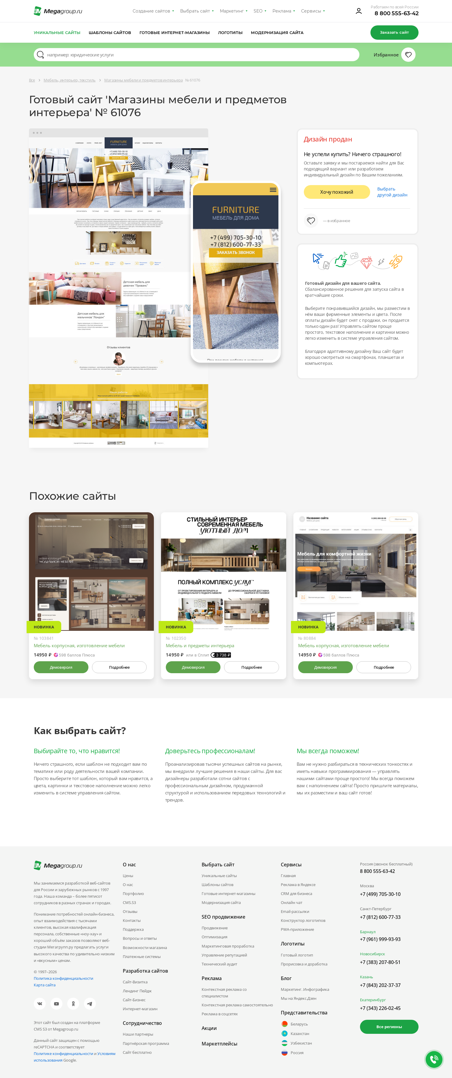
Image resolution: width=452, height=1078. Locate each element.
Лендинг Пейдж (137, 991)
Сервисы (311, 11)
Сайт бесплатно (137, 1052)
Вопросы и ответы (140, 938)
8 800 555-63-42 (397, 13)
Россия (292, 1052)
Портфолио (133, 893)
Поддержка (133, 929)
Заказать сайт (394, 32)
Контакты (132, 920)
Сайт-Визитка (135, 982)
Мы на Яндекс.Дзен (298, 998)
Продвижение (215, 928)
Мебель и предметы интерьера (200, 645)
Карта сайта (45, 985)
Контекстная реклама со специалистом (224, 993)
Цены (128, 875)
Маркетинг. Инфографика (305, 989)
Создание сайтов (151, 11)
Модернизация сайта (277, 32)
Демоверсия (61, 667)
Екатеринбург (373, 999)
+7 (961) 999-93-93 (380, 939)
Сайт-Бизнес (134, 999)
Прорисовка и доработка (304, 964)
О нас (128, 884)
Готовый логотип (297, 955)
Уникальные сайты (57, 32)
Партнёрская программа (146, 1043)
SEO (258, 11)
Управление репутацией (224, 955)
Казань (366, 976)
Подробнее (119, 667)
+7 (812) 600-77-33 (380, 917)
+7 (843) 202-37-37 (380, 985)
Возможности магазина (145, 947)
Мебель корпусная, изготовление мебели (79, 645)
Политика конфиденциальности (63, 978)
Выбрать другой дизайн (392, 192)
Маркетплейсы (220, 1043)
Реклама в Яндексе (298, 884)
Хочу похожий (336, 192)
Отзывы (130, 911)
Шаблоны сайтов (110, 32)
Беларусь (294, 1024)
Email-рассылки (295, 911)
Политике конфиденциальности (63, 1053)
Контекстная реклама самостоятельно (237, 1005)
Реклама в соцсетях (220, 1014)
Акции (209, 1028)
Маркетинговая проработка (228, 946)
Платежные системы (142, 956)
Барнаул (368, 931)
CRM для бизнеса (296, 893)
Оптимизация (214, 936)
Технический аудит (219, 964)
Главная (288, 875)
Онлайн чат (291, 902)
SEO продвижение (223, 917)
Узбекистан (296, 1043)
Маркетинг (232, 11)
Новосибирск (372, 953)
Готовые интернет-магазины (175, 32)
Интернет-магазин (140, 1008)
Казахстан (295, 1033)
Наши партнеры (138, 1034)
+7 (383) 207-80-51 (380, 962)
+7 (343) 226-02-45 (380, 1008)
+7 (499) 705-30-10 (380, 894)
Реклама (281, 11)
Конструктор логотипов (303, 920)
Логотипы (230, 32)
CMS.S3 (129, 902)
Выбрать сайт (195, 11)
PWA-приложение (297, 929)
